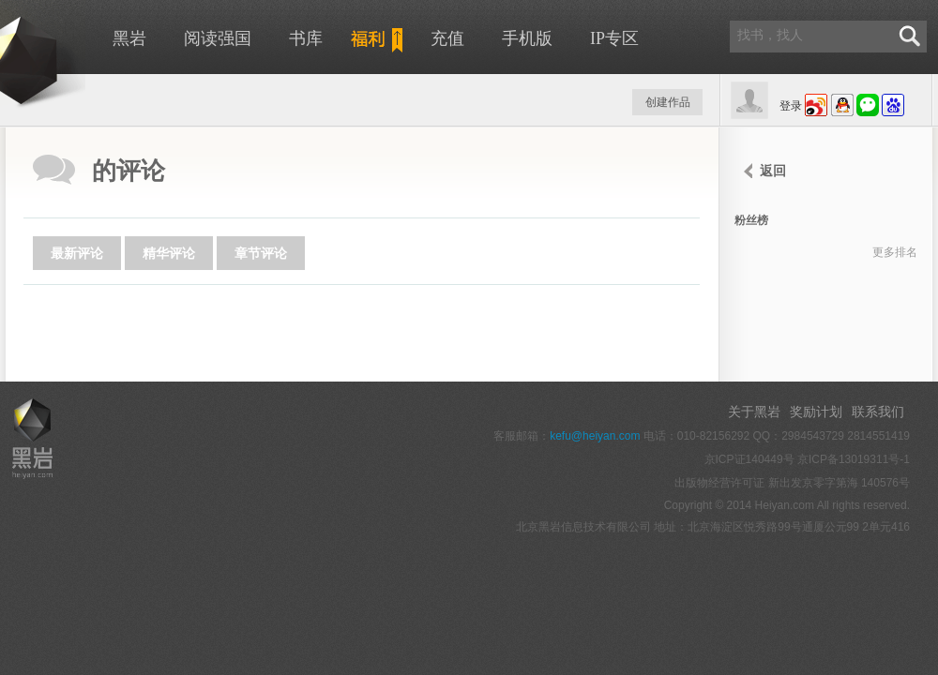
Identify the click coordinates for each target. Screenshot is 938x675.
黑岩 (129, 38)
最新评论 (77, 253)
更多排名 (894, 252)
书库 (306, 38)
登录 (790, 105)
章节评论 (260, 253)
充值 (447, 38)
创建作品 (667, 102)
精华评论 (169, 253)
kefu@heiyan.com (595, 435)
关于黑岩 (754, 411)
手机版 (527, 38)
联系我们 (878, 411)
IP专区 (614, 38)
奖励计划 (816, 411)
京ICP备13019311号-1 (853, 459)
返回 (773, 170)
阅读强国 (217, 38)
